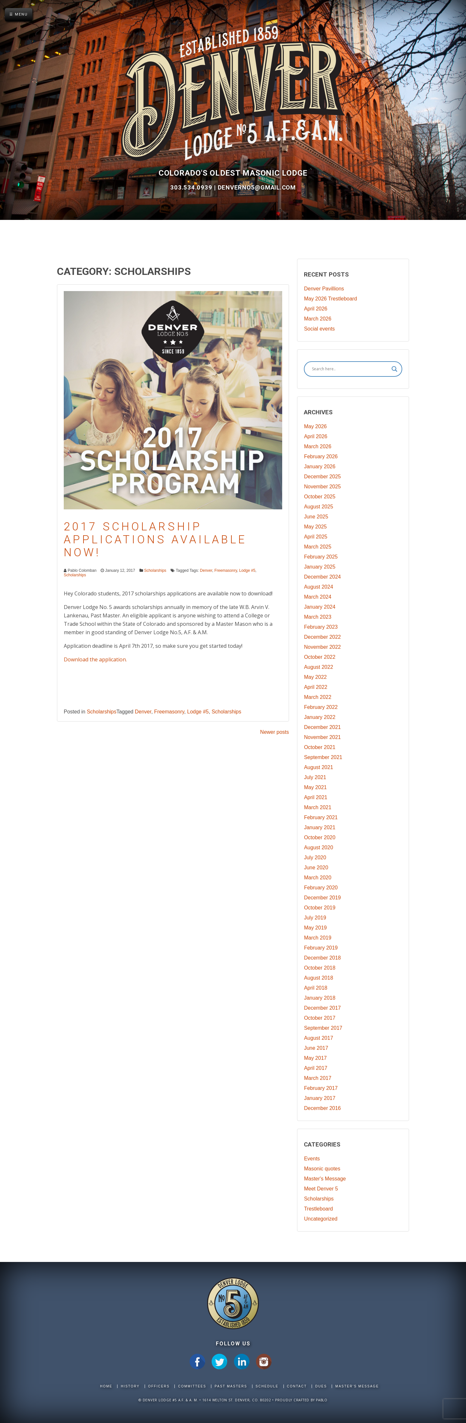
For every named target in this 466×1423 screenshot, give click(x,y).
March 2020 (317, 877)
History (130, 1386)
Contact (297, 1386)
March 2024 (317, 597)
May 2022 (315, 677)
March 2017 (317, 1078)
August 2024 (318, 587)
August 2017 (318, 1038)
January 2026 (319, 466)
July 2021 (315, 777)
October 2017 (319, 1018)
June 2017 (316, 1048)
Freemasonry (226, 570)
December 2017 (322, 1008)
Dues (321, 1386)
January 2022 (319, 717)
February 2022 (321, 707)
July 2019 (315, 917)
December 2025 (322, 476)
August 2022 (318, 667)
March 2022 (317, 697)
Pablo (321, 1400)
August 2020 (318, 847)
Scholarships (155, 570)
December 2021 (322, 727)
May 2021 (315, 787)
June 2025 (316, 516)
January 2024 (319, 607)
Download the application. (95, 659)
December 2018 (322, 958)
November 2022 (322, 647)
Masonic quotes (322, 1168)
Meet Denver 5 (321, 1188)
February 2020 (321, 887)
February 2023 (321, 627)
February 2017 (321, 1088)
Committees (192, 1386)
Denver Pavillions (324, 288)
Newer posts (274, 732)
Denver (206, 570)
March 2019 (317, 937)
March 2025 (317, 546)
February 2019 (321, 947)
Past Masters (231, 1386)
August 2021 (318, 767)
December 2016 (322, 1108)
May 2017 (315, 1058)
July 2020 (315, 857)
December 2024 (322, 577)
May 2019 (315, 927)
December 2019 (322, 897)
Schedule (267, 1386)
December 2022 (322, 637)
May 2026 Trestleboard (330, 298)
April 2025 (315, 536)
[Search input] (350, 369)
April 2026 (315, 308)
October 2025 (319, 496)
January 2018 (319, 998)
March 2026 (317, 318)
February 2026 (321, 456)
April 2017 (315, 1068)
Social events (319, 328)
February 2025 (321, 556)
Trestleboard (318, 1208)
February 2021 (321, 817)
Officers (159, 1386)
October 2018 (319, 968)
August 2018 (318, 978)
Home (106, 1386)
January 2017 (319, 1098)
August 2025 (318, 506)
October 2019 (319, 907)
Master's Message (325, 1178)
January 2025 (319, 567)
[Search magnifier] (394, 369)
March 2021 (317, 807)
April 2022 (315, 687)
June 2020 (316, 867)
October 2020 (319, 837)
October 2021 (319, 747)
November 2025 (322, 486)
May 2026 (315, 426)
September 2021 (323, 757)
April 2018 (315, 988)
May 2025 (315, 526)
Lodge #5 (247, 570)
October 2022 (319, 657)
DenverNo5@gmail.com (257, 187)
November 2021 (322, 737)
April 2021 (315, 797)
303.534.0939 (192, 187)
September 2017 (323, 1028)
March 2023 (317, 617)
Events (312, 1158)
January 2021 (319, 827)
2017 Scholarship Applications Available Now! (155, 539)
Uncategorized (320, 1219)
